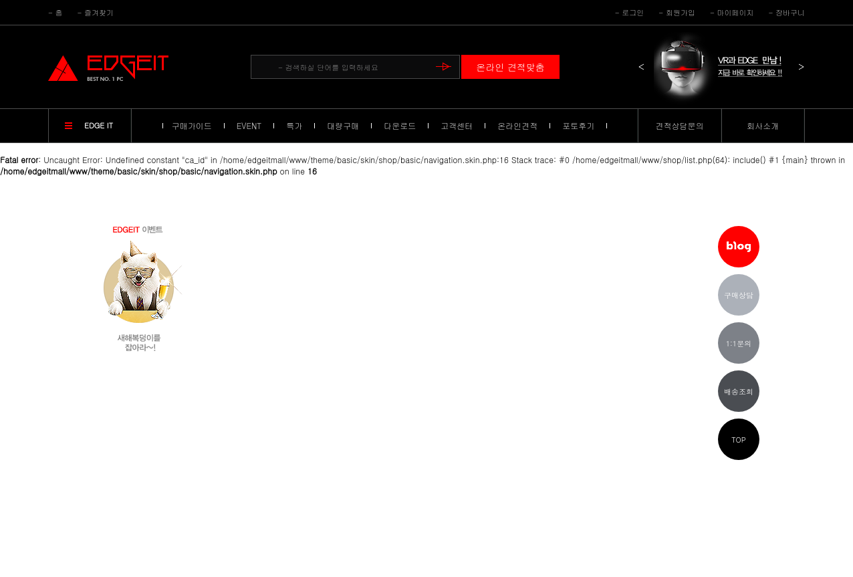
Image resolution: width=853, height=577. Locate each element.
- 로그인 (629, 12)
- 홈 (55, 12)
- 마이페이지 (732, 12)
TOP (738, 440)
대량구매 (343, 125)
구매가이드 (192, 125)
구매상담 (738, 295)
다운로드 (400, 125)
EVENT (249, 125)
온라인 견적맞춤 (510, 67)
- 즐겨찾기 (96, 12)
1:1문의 (739, 343)
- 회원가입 (676, 12)
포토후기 (578, 125)
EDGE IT (98, 125)
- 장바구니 (786, 12)
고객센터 (457, 125)
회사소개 (763, 125)
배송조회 (738, 391)
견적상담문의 (680, 125)
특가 (294, 125)
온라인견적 (517, 125)
